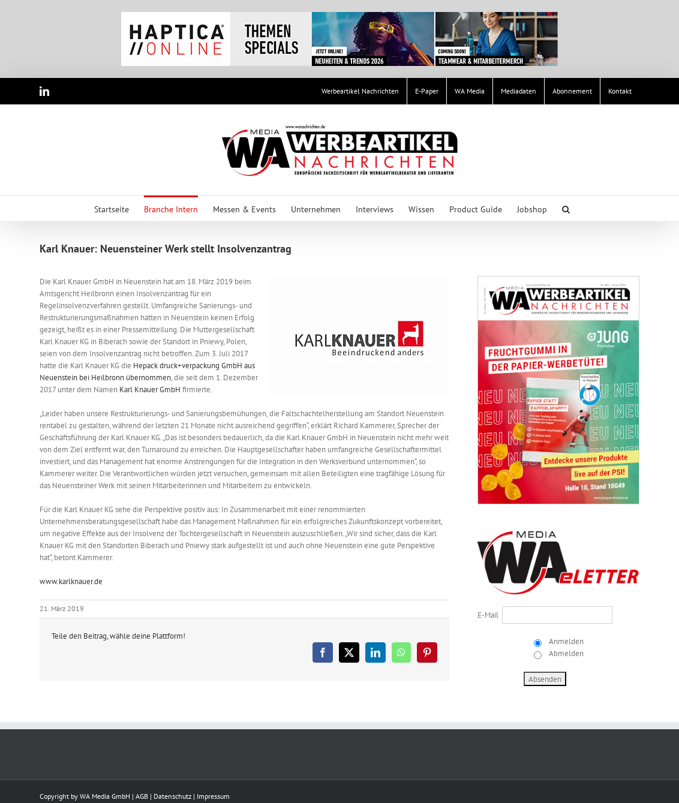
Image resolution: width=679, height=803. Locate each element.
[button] (566, 208)
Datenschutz (172, 796)
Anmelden (565, 641)
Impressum (213, 796)
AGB (142, 796)
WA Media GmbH (105, 796)
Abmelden (565, 653)
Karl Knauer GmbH (150, 389)
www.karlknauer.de (71, 581)
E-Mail (487, 615)
